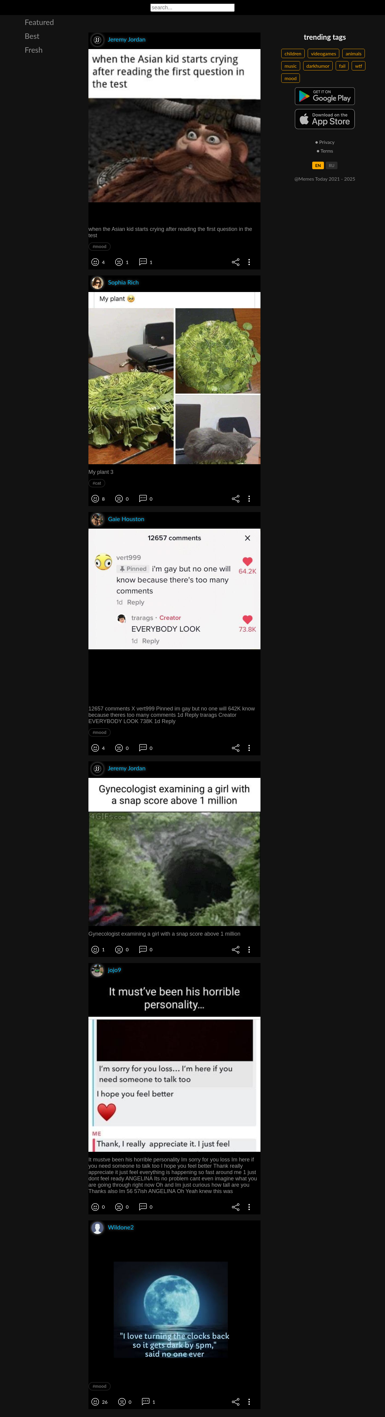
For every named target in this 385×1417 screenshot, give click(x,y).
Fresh (34, 49)
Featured (39, 21)
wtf (358, 66)
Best (32, 35)
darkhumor (318, 66)
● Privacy (325, 142)
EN (318, 165)
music (291, 66)
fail (342, 66)
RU (331, 165)
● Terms (324, 151)
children (293, 53)
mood (291, 78)
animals (354, 53)
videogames (323, 53)
